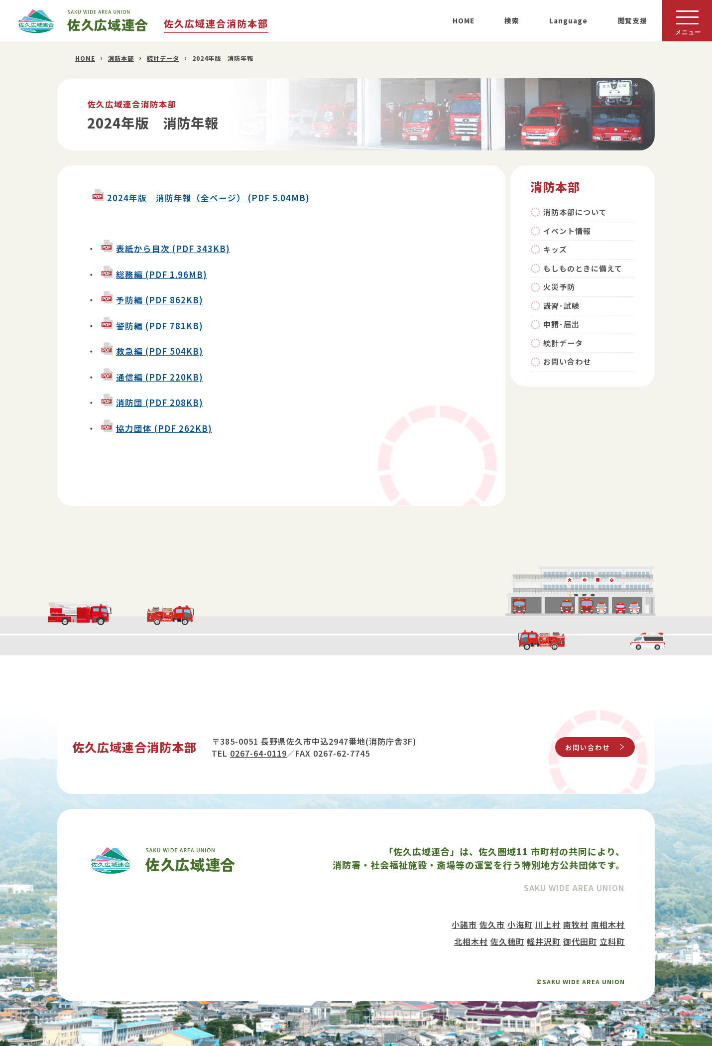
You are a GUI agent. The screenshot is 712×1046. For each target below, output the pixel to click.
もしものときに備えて (582, 268)
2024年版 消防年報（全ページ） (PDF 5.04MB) (208, 198)
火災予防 (559, 286)
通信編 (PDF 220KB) (159, 377)
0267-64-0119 (258, 753)
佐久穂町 (507, 941)
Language (568, 20)
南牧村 (576, 924)
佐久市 (492, 924)
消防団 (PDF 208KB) (159, 402)
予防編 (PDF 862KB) (159, 300)
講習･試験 (561, 305)
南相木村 (608, 924)
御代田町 (580, 941)
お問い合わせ (567, 361)
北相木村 (471, 941)
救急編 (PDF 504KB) (159, 351)
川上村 (548, 924)
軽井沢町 (544, 941)
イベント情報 (567, 231)
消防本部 (121, 58)
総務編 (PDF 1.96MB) (161, 274)
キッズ (555, 249)
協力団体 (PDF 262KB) (164, 428)
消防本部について (575, 212)
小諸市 (464, 924)
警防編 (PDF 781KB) (159, 326)
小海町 (520, 924)
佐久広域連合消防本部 (216, 23)
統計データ (163, 58)
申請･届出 (561, 324)
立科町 (612, 941)
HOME (464, 20)
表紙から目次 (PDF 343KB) (173, 249)
